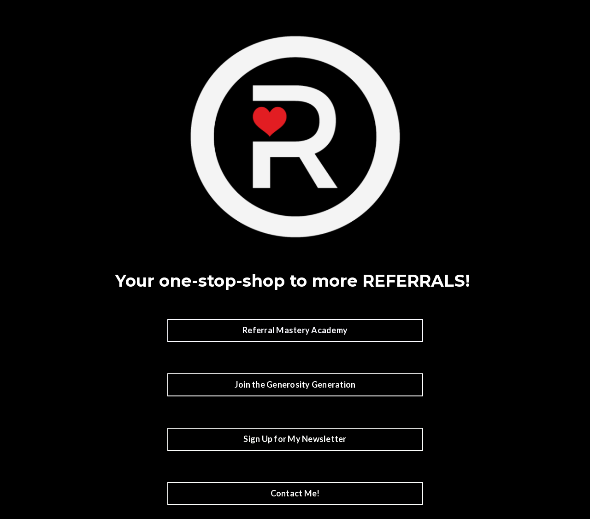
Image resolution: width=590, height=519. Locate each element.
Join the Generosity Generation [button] (295, 384)
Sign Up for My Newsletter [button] (294, 439)
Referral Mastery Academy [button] (295, 330)
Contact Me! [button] (295, 493)
